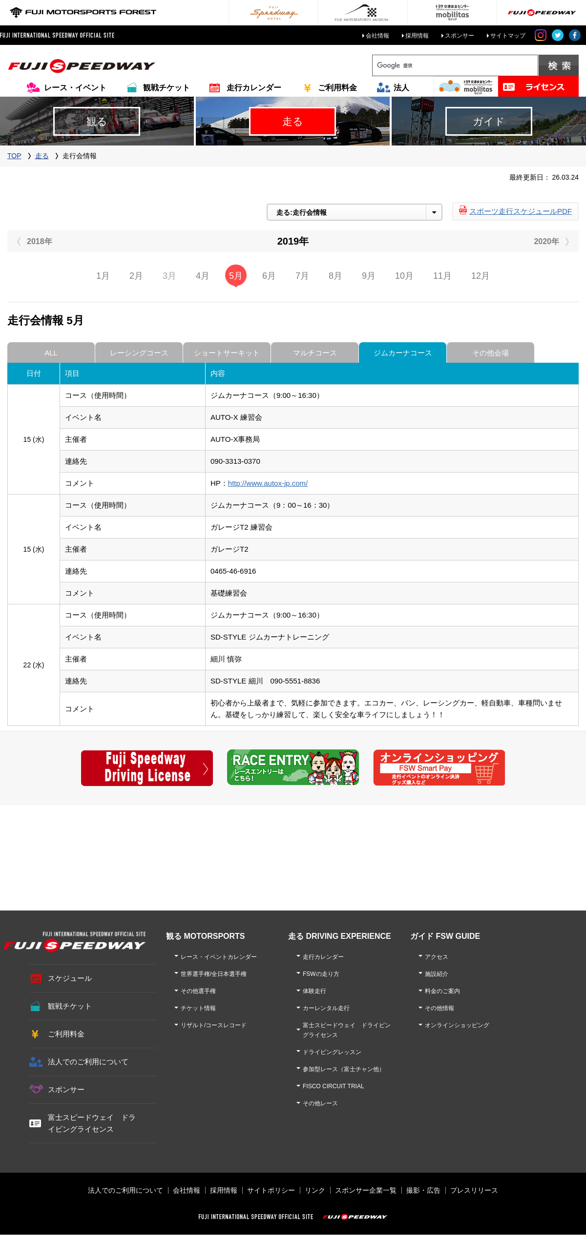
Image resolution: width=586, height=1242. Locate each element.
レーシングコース (139, 353)
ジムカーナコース (403, 353)
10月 (404, 276)
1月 (103, 276)
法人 (401, 87)
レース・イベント (75, 87)
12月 (480, 276)
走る (42, 156)
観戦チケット (166, 87)
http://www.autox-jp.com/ (268, 483)
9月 (369, 276)
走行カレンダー (254, 87)
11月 (442, 276)
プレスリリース (474, 1190)
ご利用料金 (337, 87)
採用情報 (417, 35)
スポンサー (459, 35)
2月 (136, 276)
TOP (14, 156)
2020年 (546, 241)
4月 (202, 276)
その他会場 (490, 353)
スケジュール (70, 978)
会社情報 (377, 35)
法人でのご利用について (88, 1061)
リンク (315, 1190)
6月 (269, 276)
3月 (169, 276)
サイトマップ (507, 35)
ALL (51, 353)
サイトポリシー (271, 1190)
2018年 (39, 241)
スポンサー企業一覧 (366, 1190)
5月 (236, 276)
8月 (335, 276)
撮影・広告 (423, 1190)
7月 (302, 276)
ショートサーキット (227, 353)
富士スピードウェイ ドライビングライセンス (92, 1123)
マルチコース (315, 353)
